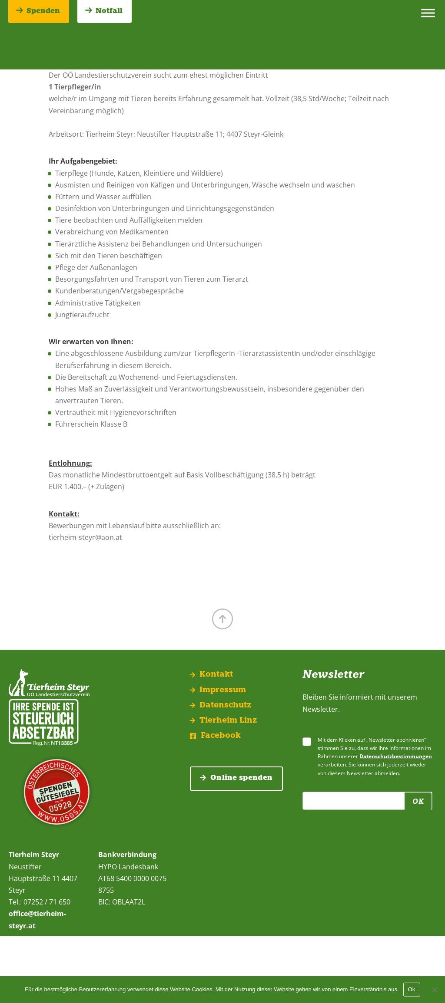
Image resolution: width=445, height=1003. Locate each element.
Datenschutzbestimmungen (395, 756)
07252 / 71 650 (46, 902)
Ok (411, 989)
